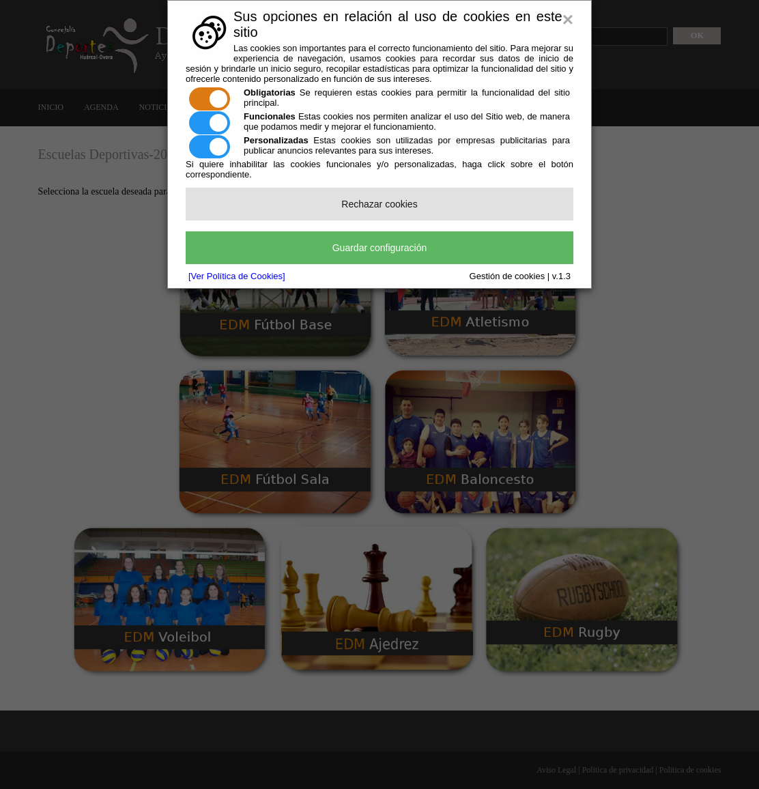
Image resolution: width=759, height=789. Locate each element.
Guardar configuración (379, 247)
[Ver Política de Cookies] (236, 276)
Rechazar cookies (379, 204)
